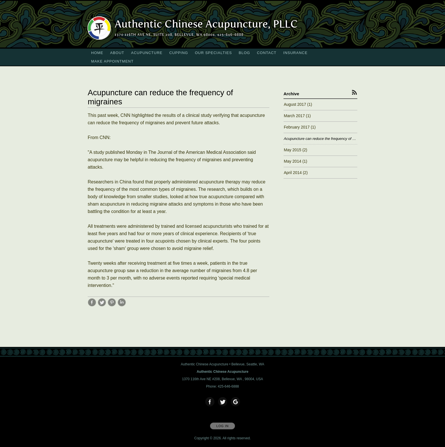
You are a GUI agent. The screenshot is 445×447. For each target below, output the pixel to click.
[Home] (206, 24)
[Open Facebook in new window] (210, 402)
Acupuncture (147, 53)
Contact (266, 53)
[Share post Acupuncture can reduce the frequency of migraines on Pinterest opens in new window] (112, 305)
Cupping (178, 53)
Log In (222, 426)
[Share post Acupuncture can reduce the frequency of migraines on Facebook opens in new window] (92, 305)
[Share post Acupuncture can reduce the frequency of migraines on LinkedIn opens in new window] (121, 305)
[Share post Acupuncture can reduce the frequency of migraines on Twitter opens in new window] (102, 305)
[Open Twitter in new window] (223, 402)
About (117, 53)
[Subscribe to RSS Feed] (354, 92)
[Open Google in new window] (235, 402)
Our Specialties (213, 53)
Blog (244, 53)
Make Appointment (112, 61)
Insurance (295, 53)
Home (97, 53)
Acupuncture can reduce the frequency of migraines (320, 138)
